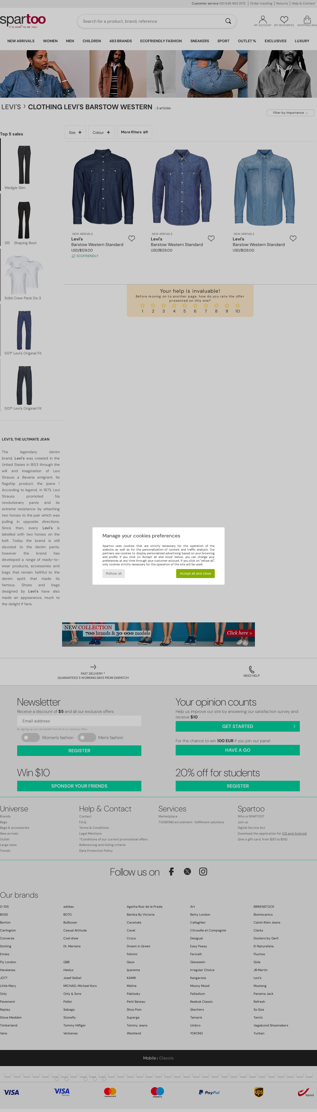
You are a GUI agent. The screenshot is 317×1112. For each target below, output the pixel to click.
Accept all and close (195, 573)
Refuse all (114, 573)
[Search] (228, 21)
